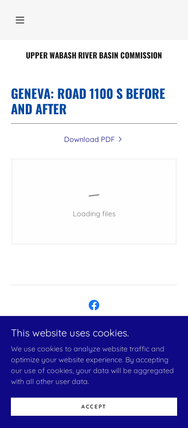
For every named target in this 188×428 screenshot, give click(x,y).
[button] (20, 20)
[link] (94, 55)
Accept (94, 418)
